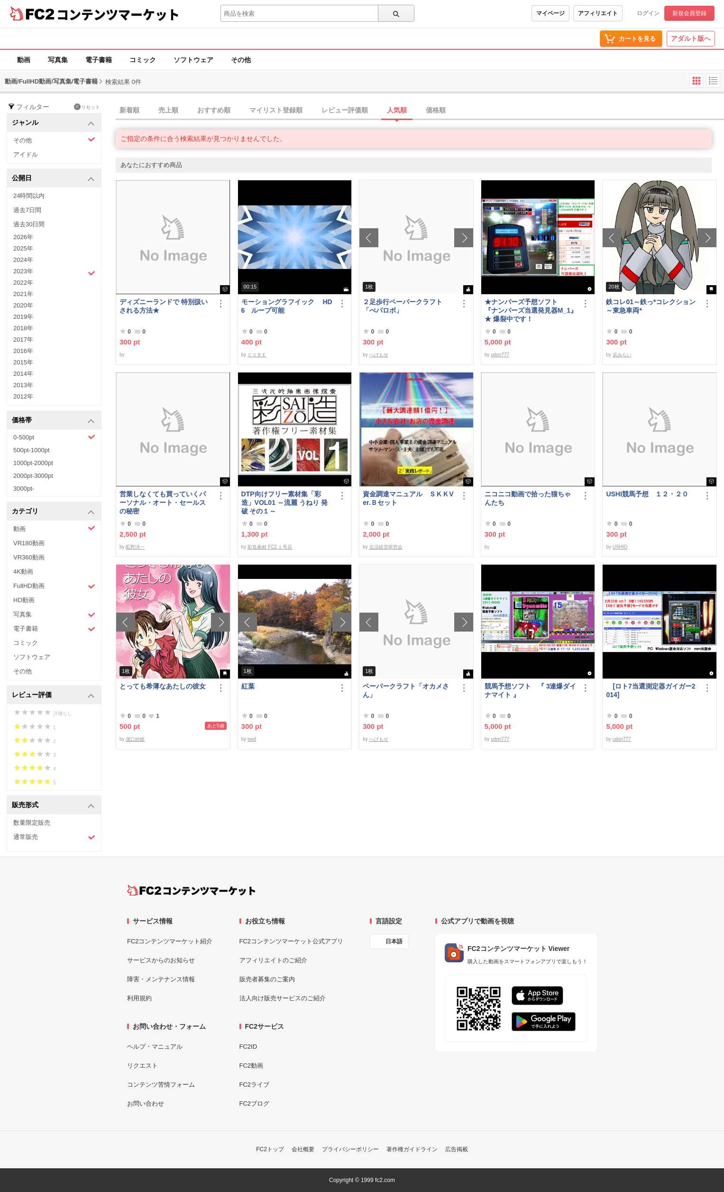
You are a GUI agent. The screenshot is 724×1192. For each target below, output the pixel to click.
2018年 (23, 328)
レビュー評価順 (344, 110)
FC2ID (248, 1046)
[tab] (420, 110)
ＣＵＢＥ (256, 354)
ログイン (648, 13)
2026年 (23, 237)
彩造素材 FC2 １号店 (269, 546)
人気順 (397, 110)
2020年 (23, 305)
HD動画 (24, 600)
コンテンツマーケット (118, 14)
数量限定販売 (31, 822)
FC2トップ (270, 1149)
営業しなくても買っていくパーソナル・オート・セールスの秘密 (162, 502)
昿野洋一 (135, 546)
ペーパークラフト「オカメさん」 (406, 690)
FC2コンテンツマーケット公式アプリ (291, 941)
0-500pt (54, 437)
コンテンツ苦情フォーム (161, 1084)
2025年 (23, 248)
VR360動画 (29, 557)
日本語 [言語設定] (394, 941)
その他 (241, 60)
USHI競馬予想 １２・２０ (647, 494)
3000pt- (23, 488)
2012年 (23, 396)
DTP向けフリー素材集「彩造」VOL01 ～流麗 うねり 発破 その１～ (284, 502)
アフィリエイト (598, 13)
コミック (142, 60)
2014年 (23, 373)
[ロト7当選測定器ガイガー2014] (650, 690)
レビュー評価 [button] (53, 695)
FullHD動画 (54, 586)
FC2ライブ (254, 1084)
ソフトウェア (193, 60)
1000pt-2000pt (33, 462)
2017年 (23, 339)
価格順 (436, 110)
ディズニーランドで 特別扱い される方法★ (163, 306)
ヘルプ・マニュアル (155, 1046)
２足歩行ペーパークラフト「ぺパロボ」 (402, 306)
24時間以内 (29, 195)
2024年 (23, 259)
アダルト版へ (691, 38)
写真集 (58, 60)
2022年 (23, 282)
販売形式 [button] (53, 805)
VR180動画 (29, 543)
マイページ (550, 13)
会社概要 (303, 1149)
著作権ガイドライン (412, 1149)
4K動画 (23, 571)
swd (251, 739)
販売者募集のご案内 (267, 979)
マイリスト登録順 (275, 110)
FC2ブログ (254, 1103)
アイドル (25, 154)
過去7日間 (27, 210)
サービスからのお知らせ (161, 960)
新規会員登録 (689, 13)
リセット (87, 106)
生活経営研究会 (386, 546)
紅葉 (248, 686)
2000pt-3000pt (33, 475)
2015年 (23, 362)
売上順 (168, 110)
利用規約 (139, 998)
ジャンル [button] (53, 123)
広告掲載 (456, 1149)
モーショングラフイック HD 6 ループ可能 (286, 306)
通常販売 (54, 837)
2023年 (54, 272)
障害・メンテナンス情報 (161, 979)
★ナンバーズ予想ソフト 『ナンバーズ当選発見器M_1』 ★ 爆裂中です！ (531, 310)
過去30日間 (29, 224)
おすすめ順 (213, 110)
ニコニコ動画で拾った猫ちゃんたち (528, 498)
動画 (23, 60)
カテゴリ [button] (53, 511)
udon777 (500, 354)
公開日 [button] (53, 178)
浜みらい (622, 354)
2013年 (23, 385)
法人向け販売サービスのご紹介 (282, 998)
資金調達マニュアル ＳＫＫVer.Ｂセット (408, 498)
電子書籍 (98, 60)
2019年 (23, 316)
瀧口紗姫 (135, 739)
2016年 (23, 350)
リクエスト (142, 1065)
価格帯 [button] (53, 420)
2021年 (23, 294)
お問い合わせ (145, 1103)
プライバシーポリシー (350, 1149)
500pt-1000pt (31, 450)
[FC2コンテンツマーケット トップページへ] (191, 890)
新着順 (129, 110)
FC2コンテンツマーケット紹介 (170, 941)
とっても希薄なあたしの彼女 (162, 686)
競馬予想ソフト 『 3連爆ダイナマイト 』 (531, 690)
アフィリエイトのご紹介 (273, 960)
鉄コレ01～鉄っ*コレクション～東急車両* (651, 306)
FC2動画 (251, 1065)
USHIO (620, 546)
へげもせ (378, 354)
